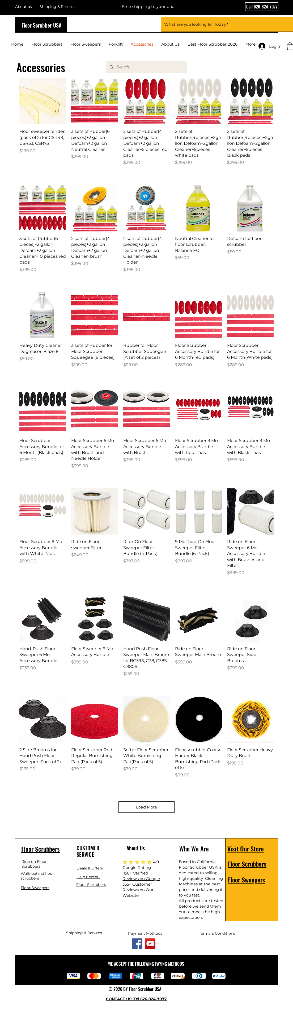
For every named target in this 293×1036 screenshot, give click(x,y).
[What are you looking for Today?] (223, 24)
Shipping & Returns (84, 932)
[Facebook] (137, 943)
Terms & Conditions (217, 933)
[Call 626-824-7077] (261, 6)
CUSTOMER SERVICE (88, 851)
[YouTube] (150, 943)
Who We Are (194, 848)
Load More (146, 807)
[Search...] (146, 67)
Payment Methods (145, 933)
